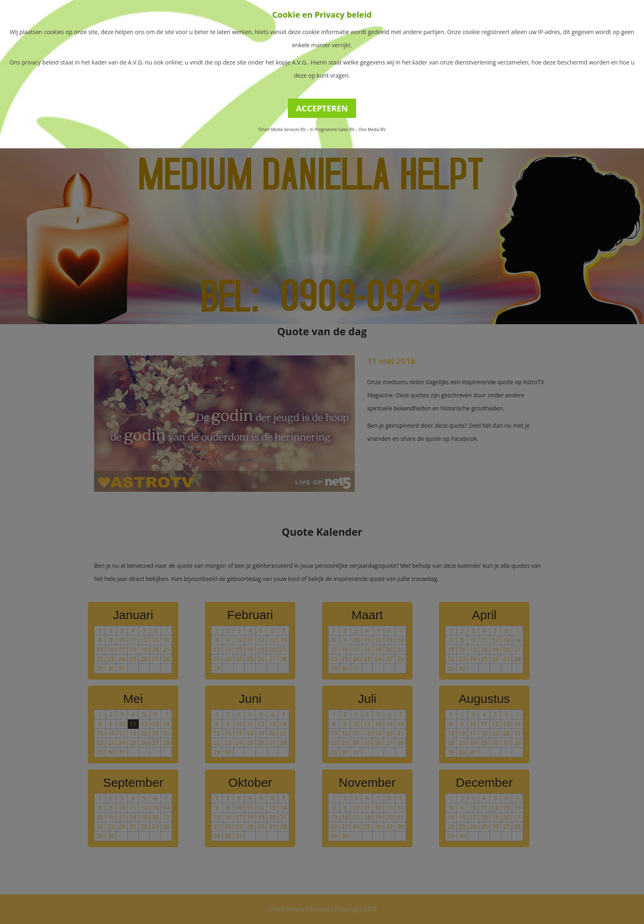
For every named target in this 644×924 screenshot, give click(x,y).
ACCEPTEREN (322, 108)
